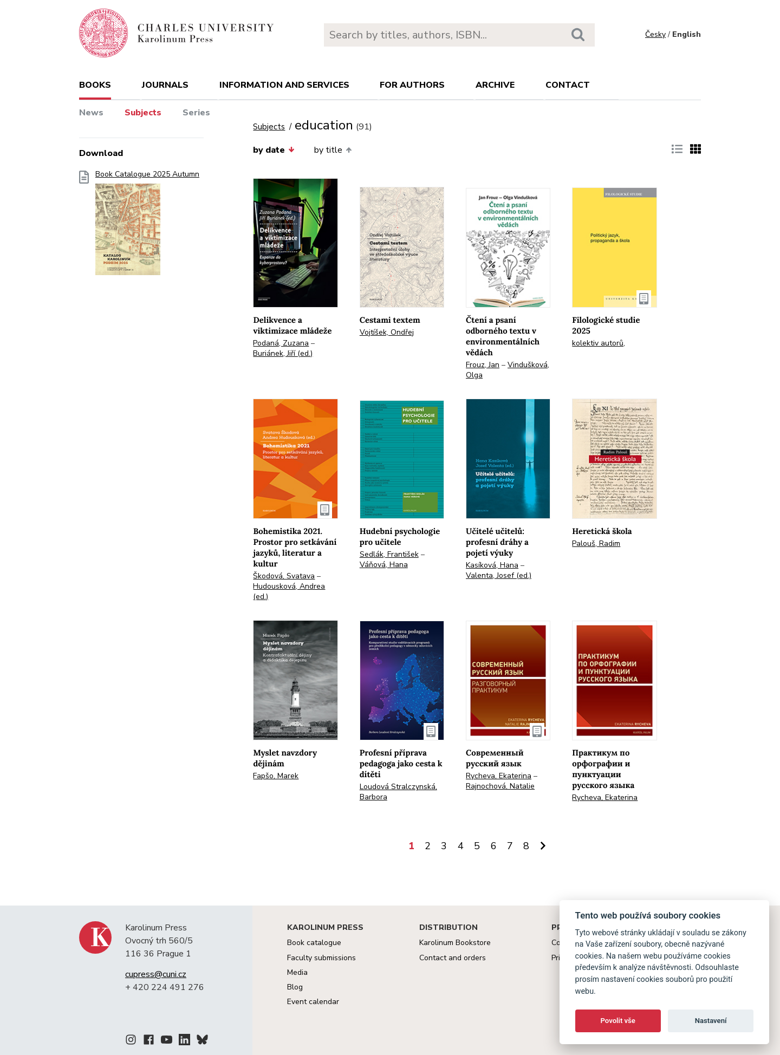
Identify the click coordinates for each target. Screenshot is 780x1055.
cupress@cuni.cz (155, 974)
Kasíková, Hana (492, 565)
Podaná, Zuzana (281, 343)
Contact (567, 85)
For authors (412, 85)
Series (196, 113)
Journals (165, 85)
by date (273, 150)
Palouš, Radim (596, 543)
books (95, 85)
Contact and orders (452, 958)
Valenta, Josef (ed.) (498, 575)
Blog (295, 987)
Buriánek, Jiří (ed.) (283, 353)
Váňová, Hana (384, 564)
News (91, 113)
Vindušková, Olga (507, 370)
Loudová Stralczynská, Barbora (398, 792)
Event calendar (313, 1002)
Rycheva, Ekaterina (498, 776)
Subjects (143, 113)
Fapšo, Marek (275, 776)
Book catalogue (314, 942)
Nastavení (711, 1021)
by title (333, 150)
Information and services (284, 85)
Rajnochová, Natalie (500, 786)
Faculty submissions (321, 958)
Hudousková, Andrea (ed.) (289, 591)
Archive (495, 85)
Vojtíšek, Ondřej (387, 332)
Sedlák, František (389, 554)
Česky (655, 34)
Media (297, 972)
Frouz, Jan (482, 365)
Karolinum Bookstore (455, 942)
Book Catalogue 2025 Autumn (147, 226)
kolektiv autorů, (598, 343)
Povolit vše (618, 1021)
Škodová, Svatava (284, 576)
